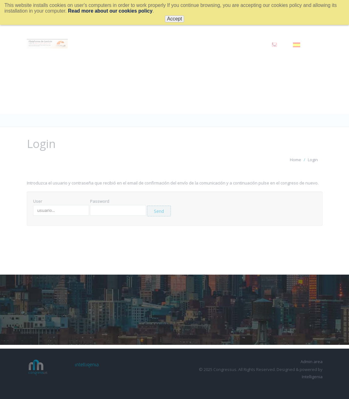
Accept (174, 18)
